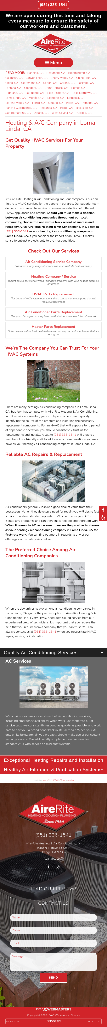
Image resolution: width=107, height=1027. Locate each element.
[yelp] (103, 517)
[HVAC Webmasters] (53, 1010)
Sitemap (75, 1015)
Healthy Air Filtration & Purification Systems (53, 769)
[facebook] (103, 510)
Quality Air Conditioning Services (40, 652)
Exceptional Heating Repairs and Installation (53, 760)
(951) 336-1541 (53, 4)
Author (71, 780)
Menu (53, 63)
